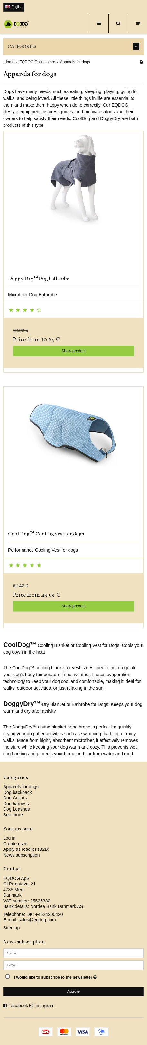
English (13, 7)
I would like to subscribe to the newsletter (62, 976)
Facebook (18, 1005)
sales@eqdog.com (37, 919)
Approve (73, 991)
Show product (73, 351)
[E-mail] (73, 964)
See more (13, 814)
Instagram (44, 1005)
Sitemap (11, 927)
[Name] (73, 952)
